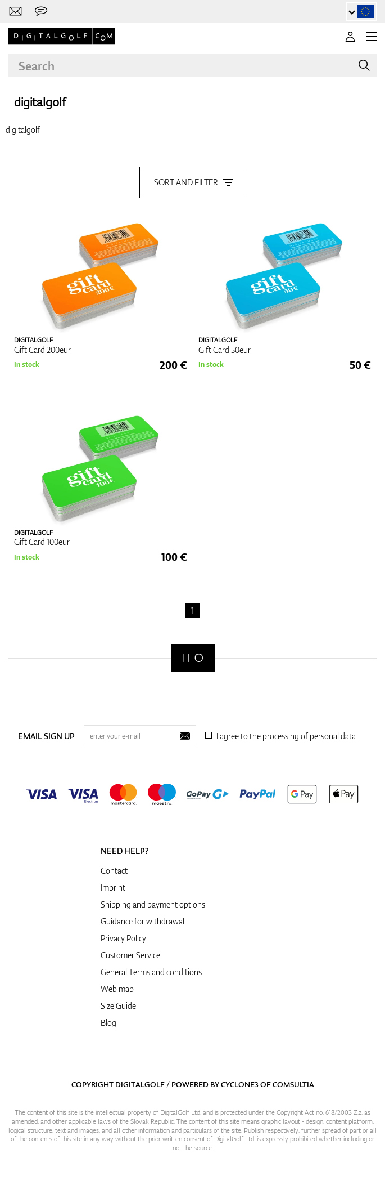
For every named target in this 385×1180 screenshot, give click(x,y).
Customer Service (130, 955)
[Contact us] (15, 12)
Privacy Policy (123, 938)
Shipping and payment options (153, 904)
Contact (114, 870)
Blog (108, 1022)
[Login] (350, 37)
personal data (333, 736)
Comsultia (293, 1084)
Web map (117, 989)
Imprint (113, 887)
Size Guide (118, 1005)
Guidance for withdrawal (142, 921)
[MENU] (371, 37)
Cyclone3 (240, 1084)
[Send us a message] (41, 12)
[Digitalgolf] (193, 658)
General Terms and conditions (151, 972)
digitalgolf (40, 101)
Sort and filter (193, 182)
